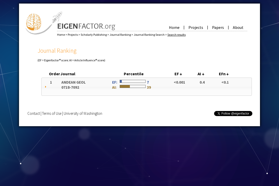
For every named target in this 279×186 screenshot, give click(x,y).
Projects (195, 27)
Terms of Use (51, 113)
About (238, 27)
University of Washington (83, 113)
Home (174, 27)
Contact (33, 113)
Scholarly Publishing (94, 34)
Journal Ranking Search (149, 34)
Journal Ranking (120, 34)
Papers (218, 27)
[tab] (146, 87)
